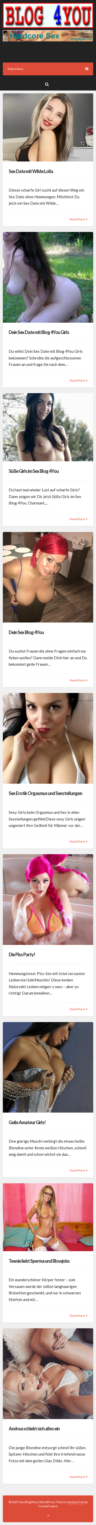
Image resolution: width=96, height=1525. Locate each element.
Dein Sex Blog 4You (26, 632)
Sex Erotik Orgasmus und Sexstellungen (45, 793)
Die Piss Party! (22, 954)
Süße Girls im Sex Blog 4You (34, 471)
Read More (77, 219)
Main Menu (48, 69)
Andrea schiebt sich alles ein (34, 1428)
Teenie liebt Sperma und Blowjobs (39, 1261)
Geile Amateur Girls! (27, 1122)
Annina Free (75, 1502)
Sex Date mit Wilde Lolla (31, 171)
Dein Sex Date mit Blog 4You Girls (39, 332)
